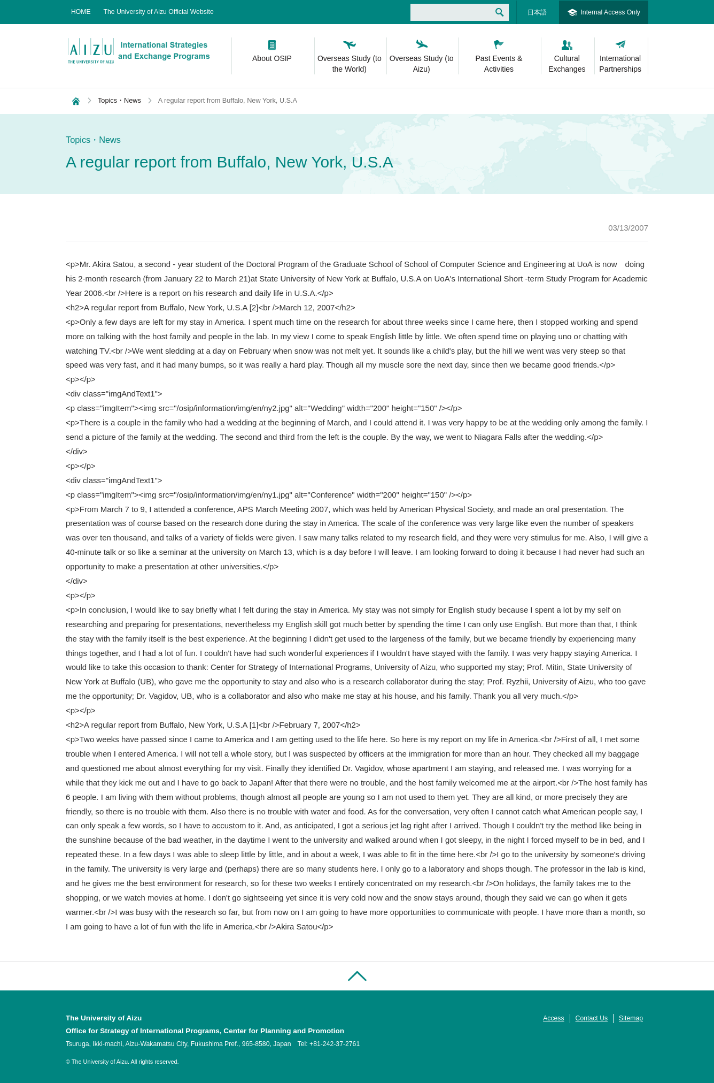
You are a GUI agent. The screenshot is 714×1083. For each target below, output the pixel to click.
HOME (81, 12)
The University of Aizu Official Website (159, 12)
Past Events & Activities (499, 63)
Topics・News (119, 100)
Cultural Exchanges (566, 63)
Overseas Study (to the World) (349, 63)
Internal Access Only (610, 12)
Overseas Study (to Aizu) (422, 63)
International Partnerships (620, 63)
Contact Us (592, 1018)
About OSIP (272, 58)
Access (553, 1018)
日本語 (537, 12)
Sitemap (631, 1018)
